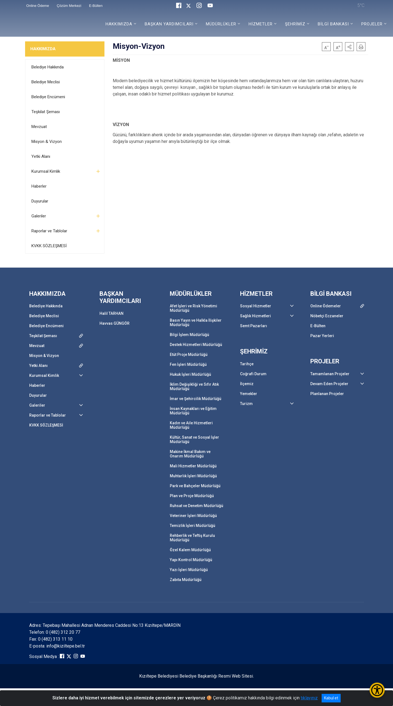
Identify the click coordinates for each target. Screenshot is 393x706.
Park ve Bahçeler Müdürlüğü (195, 486)
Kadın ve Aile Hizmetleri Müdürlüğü (191, 425)
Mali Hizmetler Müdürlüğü (193, 466)
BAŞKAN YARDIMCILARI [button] (169, 24)
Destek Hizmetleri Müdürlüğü (196, 344)
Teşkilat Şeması (45, 111)
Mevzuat (39, 126)
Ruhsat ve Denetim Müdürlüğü (196, 505)
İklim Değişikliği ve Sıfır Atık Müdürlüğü (194, 386)
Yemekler (248, 393)
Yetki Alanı (40, 156)
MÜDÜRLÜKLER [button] (221, 24)
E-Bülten (317, 326)
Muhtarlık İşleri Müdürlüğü (193, 476)
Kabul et (331, 698)
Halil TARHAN (111, 313)
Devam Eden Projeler (329, 384)
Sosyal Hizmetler (255, 306)
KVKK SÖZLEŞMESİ (49, 245)
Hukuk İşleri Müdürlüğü (190, 374)
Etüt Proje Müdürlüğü (189, 354)
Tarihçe (247, 364)
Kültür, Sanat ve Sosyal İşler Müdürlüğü (194, 439)
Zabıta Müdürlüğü (185, 579)
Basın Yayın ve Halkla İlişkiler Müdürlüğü (196, 322)
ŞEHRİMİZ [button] (295, 24)
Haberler (39, 186)
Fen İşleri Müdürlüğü (188, 364)
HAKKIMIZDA (43, 48)
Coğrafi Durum (253, 374)
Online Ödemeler (325, 306)
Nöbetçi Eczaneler (326, 316)
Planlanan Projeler (327, 393)
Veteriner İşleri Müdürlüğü (193, 515)
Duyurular (39, 201)
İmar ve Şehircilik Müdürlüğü (195, 398)
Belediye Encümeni (48, 96)
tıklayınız (309, 697)
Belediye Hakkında (47, 67)
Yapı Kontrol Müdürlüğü (191, 560)
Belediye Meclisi (45, 81)
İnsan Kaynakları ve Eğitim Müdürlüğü (193, 410)
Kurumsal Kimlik (45, 171)
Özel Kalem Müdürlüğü (190, 550)
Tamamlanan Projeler (329, 374)
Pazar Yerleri (322, 336)
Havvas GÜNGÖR (114, 323)
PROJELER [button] (372, 24)
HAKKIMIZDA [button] (119, 24)
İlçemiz (247, 384)
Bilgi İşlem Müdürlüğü (189, 334)
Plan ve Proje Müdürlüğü (192, 496)
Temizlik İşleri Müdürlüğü (192, 525)
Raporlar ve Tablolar (49, 230)
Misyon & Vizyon (46, 141)
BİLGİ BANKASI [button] (333, 24)
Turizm (246, 403)
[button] (349, 46)
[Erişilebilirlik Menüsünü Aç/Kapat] (377, 690)
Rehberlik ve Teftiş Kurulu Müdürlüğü (192, 537)
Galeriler (38, 216)
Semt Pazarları (253, 326)
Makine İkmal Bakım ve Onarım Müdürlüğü (190, 453)
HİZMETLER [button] (261, 24)
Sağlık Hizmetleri (255, 316)
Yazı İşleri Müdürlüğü (189, 570)
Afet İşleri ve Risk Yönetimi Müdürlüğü (193, 308)
